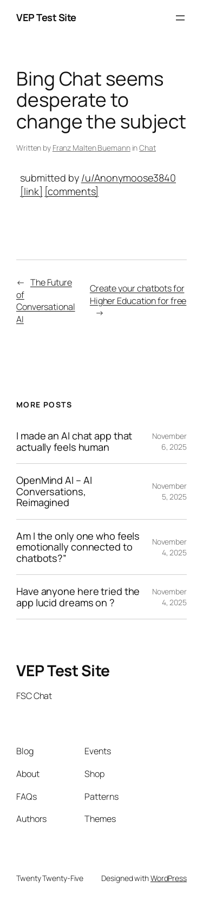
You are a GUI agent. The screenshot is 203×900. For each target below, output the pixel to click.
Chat (147, 148)
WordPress (168, 878)
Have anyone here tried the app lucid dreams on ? (78, 597)
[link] (31, 191)
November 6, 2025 (169, 441)
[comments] (71, 191)
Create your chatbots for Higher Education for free (138, 294)
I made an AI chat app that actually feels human (74, 441)
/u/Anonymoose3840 (128, 177)
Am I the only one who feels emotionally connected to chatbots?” (78, 547)
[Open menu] (180, 17)
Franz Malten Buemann (91, 148)
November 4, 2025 (169, 547)
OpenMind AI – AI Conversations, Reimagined (53, 491)
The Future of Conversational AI (45, 300)
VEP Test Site (46, 17)
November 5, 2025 (169, 491)
